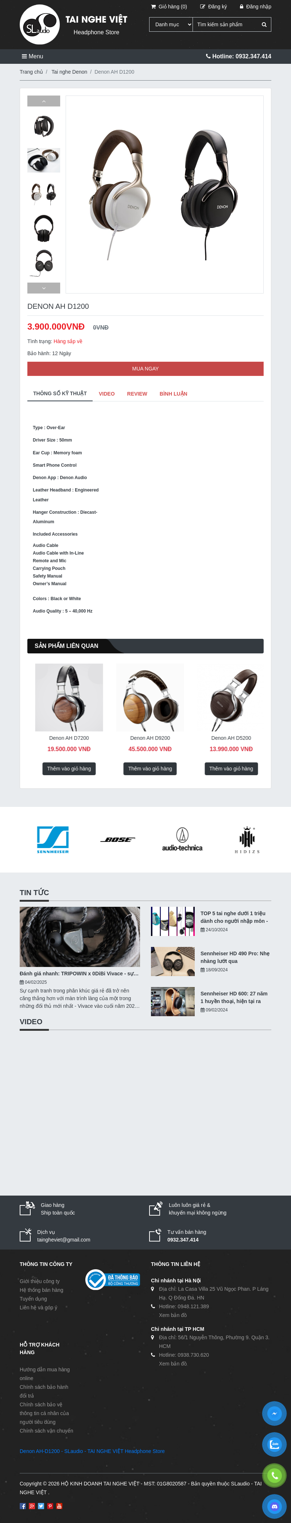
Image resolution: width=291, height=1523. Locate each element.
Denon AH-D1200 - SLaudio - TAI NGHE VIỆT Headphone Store (92, 1451)
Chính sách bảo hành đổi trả (44, 1391)
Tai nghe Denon (69, 72)
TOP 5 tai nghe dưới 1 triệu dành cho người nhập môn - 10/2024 (234, 917)
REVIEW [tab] (137, 394)
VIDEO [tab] (107, 394)
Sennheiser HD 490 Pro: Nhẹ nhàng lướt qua (235, 957)
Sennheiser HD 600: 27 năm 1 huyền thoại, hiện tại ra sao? (234, 998)
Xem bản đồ (173, 1315)
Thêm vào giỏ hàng (63, 769)
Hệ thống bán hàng (41, 1290)
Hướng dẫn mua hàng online (45, 1374)
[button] (43, 101)
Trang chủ (31, 72)
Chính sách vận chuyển (46, 1431)
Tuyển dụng (33, 1299)
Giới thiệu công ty (40, 1281)
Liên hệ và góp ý (38, 1307)
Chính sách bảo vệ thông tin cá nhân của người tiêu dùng (44, 1413)
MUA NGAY (145, 369)
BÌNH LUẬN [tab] (173, 394)
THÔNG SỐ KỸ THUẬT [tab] (60, 393)
